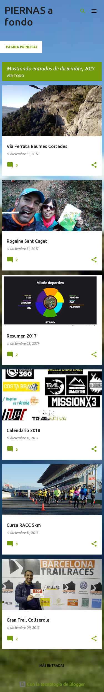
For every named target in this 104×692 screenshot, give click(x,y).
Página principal (22, 47)
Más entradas (52, 665)
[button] (94, 165)
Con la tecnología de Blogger (52, 684)
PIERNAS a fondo (28, 15)
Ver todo (15, 76)
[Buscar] (83, 11)
